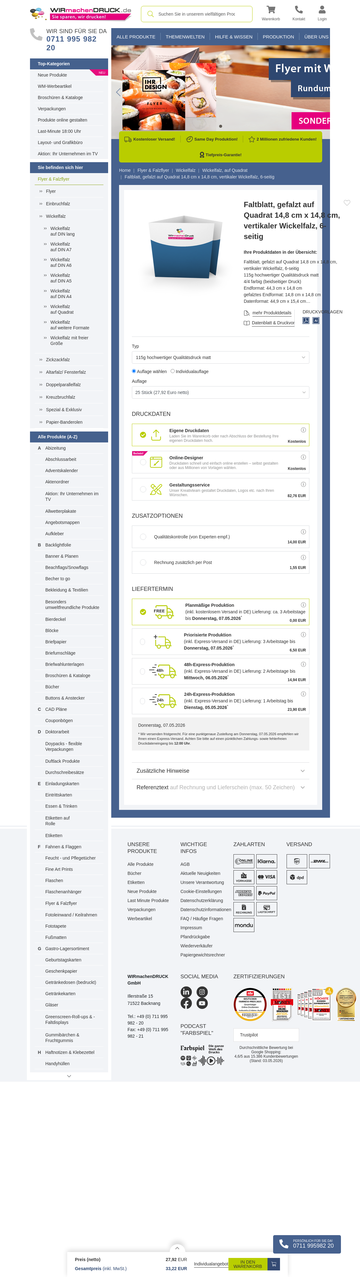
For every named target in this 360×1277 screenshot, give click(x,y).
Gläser (51, 1005)
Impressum (191, 927)
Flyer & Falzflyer (53, 179)
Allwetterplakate (60, 511)
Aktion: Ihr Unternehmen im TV (68, 154)
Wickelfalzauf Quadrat (61, 309)
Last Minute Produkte (148, 900)
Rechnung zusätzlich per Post (176, 562)
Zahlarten (249, 844)
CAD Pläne (56, 709)
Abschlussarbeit (60, 459)
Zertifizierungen (259, 977)
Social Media (199, 977)
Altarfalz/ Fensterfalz (66, 372)
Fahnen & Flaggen (63, 847)
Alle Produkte (136, 36)
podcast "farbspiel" (197, 1029)
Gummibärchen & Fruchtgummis (62, 1037)
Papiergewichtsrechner (202, 954)
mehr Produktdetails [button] (272, 312)
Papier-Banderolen (64, 422)
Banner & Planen (61, 556)
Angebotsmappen (62, 522)
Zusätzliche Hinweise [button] (221, 771)
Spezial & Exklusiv (64, 409)
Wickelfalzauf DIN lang (62, 231)
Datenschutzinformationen (202, 909)
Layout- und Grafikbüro (60, 142)
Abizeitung (55, 448)
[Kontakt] (298, 14)
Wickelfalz (56, 216)
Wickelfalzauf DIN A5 (61, 278)
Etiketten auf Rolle (57, 821)
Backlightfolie (58, 545)
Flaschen (54, 880)
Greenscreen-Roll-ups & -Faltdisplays (70, 1019)
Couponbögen (59, 720)
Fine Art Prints (59, 869)
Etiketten (53, 835)
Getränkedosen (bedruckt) (70, 982)
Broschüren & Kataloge (60, 97)
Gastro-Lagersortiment (67, 948)
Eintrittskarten (58, 795)
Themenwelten (185, 36)
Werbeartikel (140, 918)
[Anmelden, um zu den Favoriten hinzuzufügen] (347, 202)
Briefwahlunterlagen (64, 664)
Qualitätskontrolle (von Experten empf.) (185, 537)
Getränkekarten (60, 993)
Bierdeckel (55, 619)
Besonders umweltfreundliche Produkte (72, 604)
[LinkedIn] (186, 992)
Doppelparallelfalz (63, 384)
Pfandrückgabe (195, 936)
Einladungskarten (62, 783)
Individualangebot (211, 1263)
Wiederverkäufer (197, 945)
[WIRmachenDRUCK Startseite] (81, 13)
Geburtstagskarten (63, 960)
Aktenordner (57, 482)
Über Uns (316, 36)
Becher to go (57, 578)
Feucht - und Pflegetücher (70, 858)
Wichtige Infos (194, 847)
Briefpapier (56, 642)
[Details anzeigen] (177, 1248)
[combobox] (197, 14)
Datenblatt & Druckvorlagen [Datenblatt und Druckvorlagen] (278, 322)
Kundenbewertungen (274, 1056)
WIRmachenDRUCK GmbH (148, 979)
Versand (299, 844)
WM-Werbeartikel (55, 86)
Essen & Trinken (61, 806)
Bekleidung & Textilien (66, 590)
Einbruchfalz (58, 203)
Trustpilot (249, 1034)
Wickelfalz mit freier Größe (69, 340)
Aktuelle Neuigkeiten (201, 873)
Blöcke (51, 630)
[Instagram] (202, 992)
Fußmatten (56, 937)
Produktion (278, 36)
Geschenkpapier (61, 971)
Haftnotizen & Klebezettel (69, 1052)
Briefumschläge (60, 653)
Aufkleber (54, 533)
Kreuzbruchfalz (60, 397)
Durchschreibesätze (64, 772)
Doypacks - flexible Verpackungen (63, 746)
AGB (185, 864)
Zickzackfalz (58, 359)
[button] (271, 14)
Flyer (51, 191)
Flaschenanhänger (63, 892)
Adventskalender (61, 470)
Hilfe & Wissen (233, 36)
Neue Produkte (52, 75)
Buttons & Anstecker (65, 698)
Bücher (52, 687)
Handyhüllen (57, 1063)
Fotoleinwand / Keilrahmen (71, 915)
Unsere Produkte (142, 847)
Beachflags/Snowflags (66, 567)
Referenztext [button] (221, 787)
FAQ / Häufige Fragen (202, 918)
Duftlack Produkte (62, 761)
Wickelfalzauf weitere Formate (69, 325)
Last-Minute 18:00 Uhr (59, 131)
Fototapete (55, 926)
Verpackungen (52, 109)
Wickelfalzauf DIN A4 (61, 293)
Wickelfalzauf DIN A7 (61, 247)
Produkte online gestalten (62, 120)
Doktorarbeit (57, 732)
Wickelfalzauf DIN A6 (61, 262)
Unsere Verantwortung (202, 882)
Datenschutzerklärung (202, 900)
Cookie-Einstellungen (201, 891)
